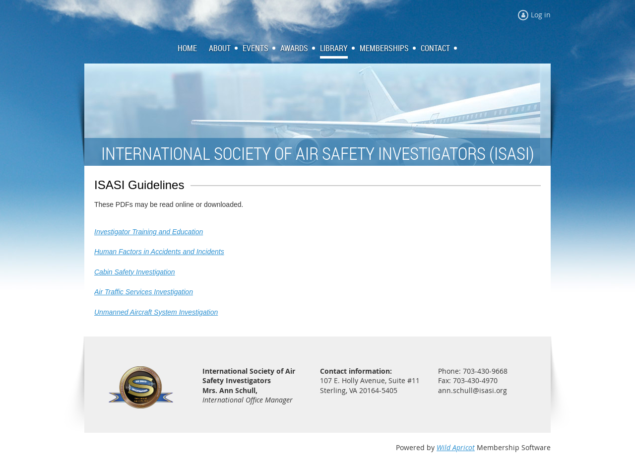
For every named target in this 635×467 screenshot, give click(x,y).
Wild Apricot (456, 447)
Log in (541, 14)
